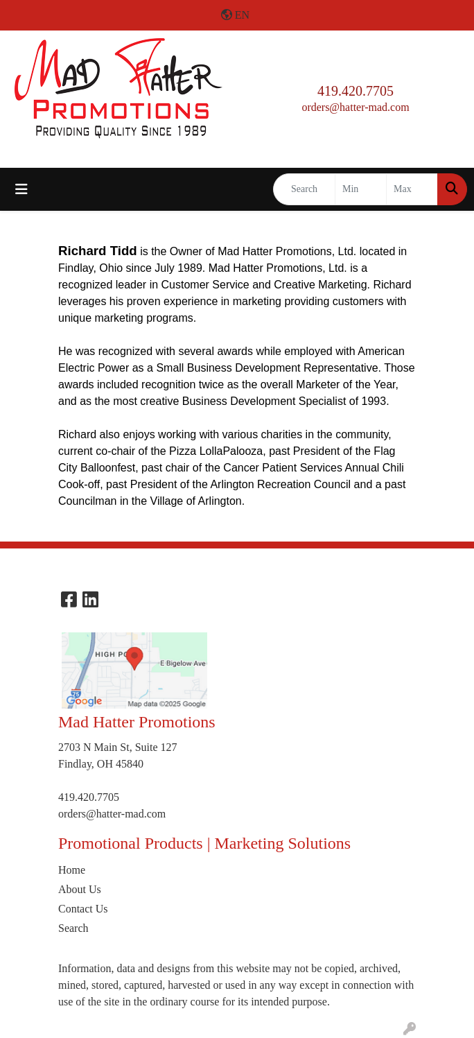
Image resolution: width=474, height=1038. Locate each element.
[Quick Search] (304, 189)
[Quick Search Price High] (412, 189)
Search (73, 928)
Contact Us (83, 909)
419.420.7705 (355, 90)
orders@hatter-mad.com (355, 107)
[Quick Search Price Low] (361, 189)
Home (71, 870)
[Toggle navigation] (21, 189)
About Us (79, 889)
